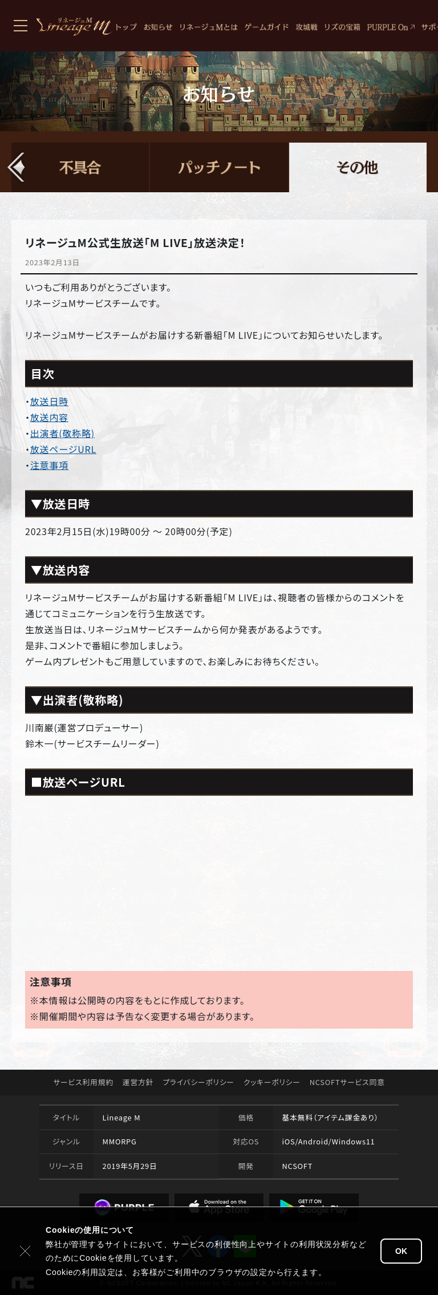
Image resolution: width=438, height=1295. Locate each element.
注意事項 (49, 465)
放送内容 (49, 417)
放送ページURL (63, 449)
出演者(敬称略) (62, 433)
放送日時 (49, 401)
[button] (16, 167)
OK (401, 1251)
